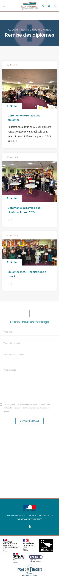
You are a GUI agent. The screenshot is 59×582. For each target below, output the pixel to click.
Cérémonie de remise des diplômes (24, 118)
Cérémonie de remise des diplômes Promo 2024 (24, 210)
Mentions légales (21, 515)
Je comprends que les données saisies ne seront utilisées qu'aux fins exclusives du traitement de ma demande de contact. (27, 407)
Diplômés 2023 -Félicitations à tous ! (27, 274)
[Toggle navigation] (4, 6)
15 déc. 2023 (12, 235)
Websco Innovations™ (29, 519)
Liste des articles (43, 515)
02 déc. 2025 (12, 65)
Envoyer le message (29, 421)
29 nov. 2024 (12, 157)
